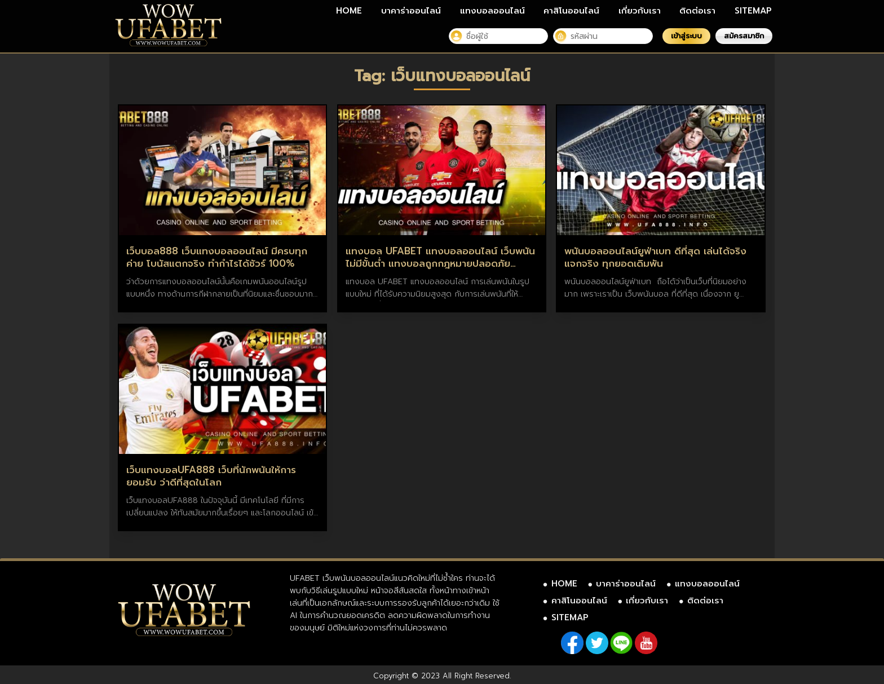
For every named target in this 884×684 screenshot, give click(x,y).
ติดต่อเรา (697, 11)
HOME (349, 11)
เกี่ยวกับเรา (639, 11)
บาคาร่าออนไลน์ (411, 11)
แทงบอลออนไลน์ (492, 11)
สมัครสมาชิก (744, 35)
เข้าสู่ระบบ (686, 35)
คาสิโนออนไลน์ (571, 11)
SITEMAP (753, 11)
